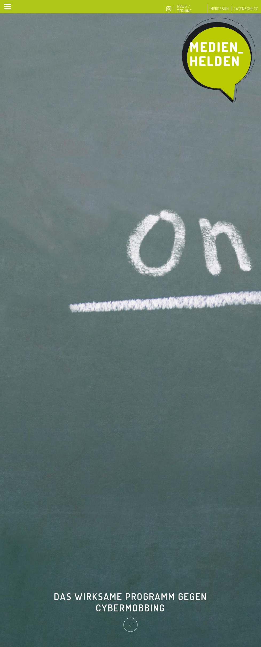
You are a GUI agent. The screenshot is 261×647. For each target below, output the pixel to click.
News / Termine (184, 8)
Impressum (219, 8)
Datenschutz (246, 8)
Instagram (169, 8)
